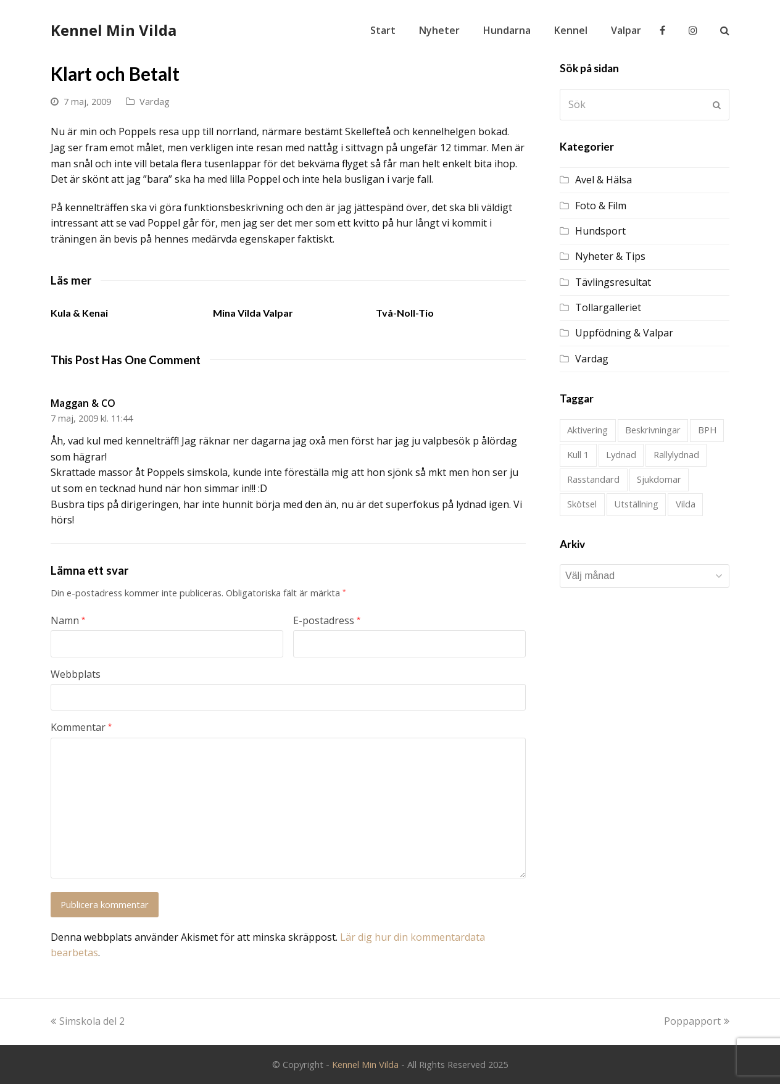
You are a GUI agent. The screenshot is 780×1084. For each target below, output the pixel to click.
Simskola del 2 (88, 1021)
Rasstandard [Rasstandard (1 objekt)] (593, 479)
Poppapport (696, 1021)
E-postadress (326, 620)
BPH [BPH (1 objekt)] (707, 429)
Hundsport (600, 231)
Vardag (154, 101)
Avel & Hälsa (603, 179)
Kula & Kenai (79, 313)
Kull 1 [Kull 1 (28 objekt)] (578, 454)
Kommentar (81, 727)
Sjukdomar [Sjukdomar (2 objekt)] (659, 479)
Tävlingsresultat (613, 282)
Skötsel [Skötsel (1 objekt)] (582, 504)
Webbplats (76, 674)
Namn (68, 620)
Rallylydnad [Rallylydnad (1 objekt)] (676, 454)
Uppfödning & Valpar (624, 333)
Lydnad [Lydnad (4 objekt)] (621, 454)
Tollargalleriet (608, 307)
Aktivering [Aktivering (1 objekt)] (587, 429)
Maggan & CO (83, 403)
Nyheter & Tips (610, 256)
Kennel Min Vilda (113, 30)
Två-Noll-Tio (405, 313)
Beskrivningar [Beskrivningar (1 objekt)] (653, 429)
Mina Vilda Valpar (253, 313)
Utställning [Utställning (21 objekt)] (636, 504)
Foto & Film (600, 205)
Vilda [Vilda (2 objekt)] (685, 504)
